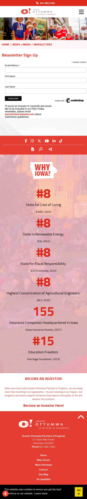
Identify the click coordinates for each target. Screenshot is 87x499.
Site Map (43, 474)
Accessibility (43, 479)
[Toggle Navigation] (81, 12)
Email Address (12, 65)
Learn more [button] (41, 493)
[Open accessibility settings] (5, 494)
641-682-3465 (47, 446)
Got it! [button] (79, 492)
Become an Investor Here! (43, 405)
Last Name (10, 87)
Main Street (43, 460)
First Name (10, 76)
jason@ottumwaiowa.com (19, 114)
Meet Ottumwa (43, 465)
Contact (43, 469)
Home (43, 455)
